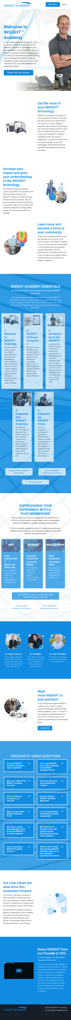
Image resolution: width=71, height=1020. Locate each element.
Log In (64, 4)
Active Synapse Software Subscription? (21, 608)
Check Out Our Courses (18, 72)
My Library (53, 4)
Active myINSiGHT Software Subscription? (49, 608)
